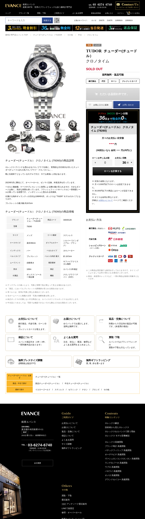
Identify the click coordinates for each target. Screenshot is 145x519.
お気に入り (108, 13)
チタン (85, 401)
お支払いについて (105, 200)
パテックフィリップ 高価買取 (94, 460)
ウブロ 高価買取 (89, 475)
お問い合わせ (128, 104)
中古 (75, 35)
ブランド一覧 (24, 13)
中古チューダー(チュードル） (77, 395)
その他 (65, 35)
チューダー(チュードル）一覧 (47, 389)
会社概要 (37, 475)
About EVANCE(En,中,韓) (127, 470)
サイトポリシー (123, 484)
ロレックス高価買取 (91, 452)
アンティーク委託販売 (128, 442)
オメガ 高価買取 (89, 483)
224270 (101, 20)
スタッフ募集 (122, 474)
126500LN (128, 20)
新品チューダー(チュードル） (47, 395)
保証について (67, 446)
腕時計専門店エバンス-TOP (15, 35)
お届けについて (68, 438)
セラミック (73, 401)
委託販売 (120, 438)
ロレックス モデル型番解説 (94, 446)
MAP (25, 445)
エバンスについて (124, 466)
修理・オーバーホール (126, 450)
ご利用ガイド (59, 13)
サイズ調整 (66, 454)
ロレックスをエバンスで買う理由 (96, 442)
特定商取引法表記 (124, 487)
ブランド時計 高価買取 (92, 456)
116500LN (118, 20)
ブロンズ (95, 401)
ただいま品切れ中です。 (114, 93)
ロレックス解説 (89, 434)
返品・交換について (69, 442)
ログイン (119, 13)
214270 (109, 20)
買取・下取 (41, 13)
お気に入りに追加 (100, 104)
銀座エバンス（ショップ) (127, 456)
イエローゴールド (42, 401)
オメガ (93, 20)
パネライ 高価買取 (90, 479)
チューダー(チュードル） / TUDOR (44, 35)
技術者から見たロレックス (93, 438)
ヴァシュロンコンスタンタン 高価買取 (98, 467)
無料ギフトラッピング (70, 458)
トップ (8, 13)
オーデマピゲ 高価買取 (92, 464)
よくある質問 (77, 13)
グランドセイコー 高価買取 (94, 487)
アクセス (120, 460)
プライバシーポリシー (126, 480)
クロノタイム (88, 35)
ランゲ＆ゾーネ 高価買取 (93, 471)
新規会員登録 (94, 13)
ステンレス (59, 401)
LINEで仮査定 (122, 446)
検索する (45, 20)
